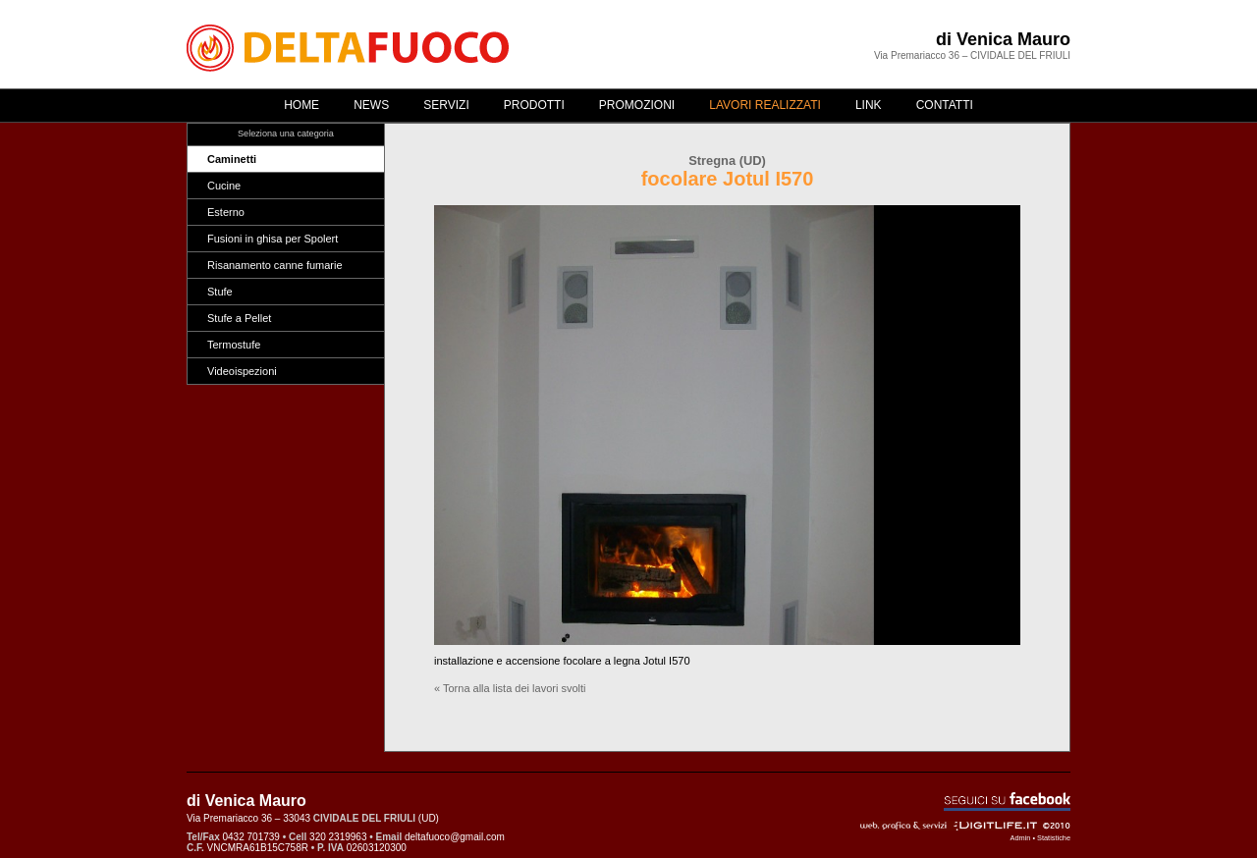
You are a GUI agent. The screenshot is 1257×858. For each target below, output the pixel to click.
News (371, 105)
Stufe (220, 291)
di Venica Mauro (1003, 39)
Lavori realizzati (765, 105)
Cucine (224, 185)
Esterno (226, 212)
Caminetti (231, 159)
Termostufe (233, 344)
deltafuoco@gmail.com (455, 836)
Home (301, 105)
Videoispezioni (242, 371)
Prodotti (534, 105)
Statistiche (1053, 837)
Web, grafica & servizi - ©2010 (965, 826)
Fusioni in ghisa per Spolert (272, 238)
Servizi (445, 105)
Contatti (944, 105)
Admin (1021, 837)
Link (868, 105)
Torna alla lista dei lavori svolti (514, 688)
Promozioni (637, 105)
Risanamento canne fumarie (275, 265)
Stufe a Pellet (239, 318)
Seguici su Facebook (1007, 801)
